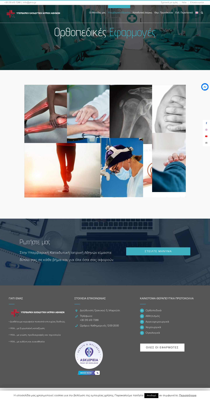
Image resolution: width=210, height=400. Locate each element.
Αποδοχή (151, 395)
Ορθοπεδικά (153, 310)
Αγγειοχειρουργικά (157, 321)
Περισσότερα (187, 395)
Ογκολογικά (153, 333)
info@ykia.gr (29, 2)
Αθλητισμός (153, 316)
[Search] (202, 11)
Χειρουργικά (153, 327)
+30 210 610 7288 (12, 2)
